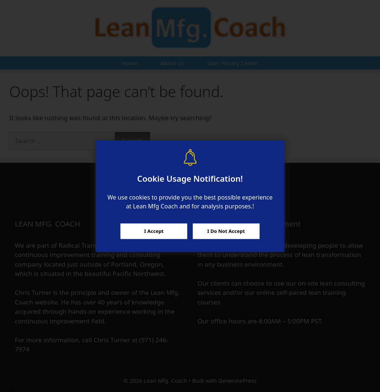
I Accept (154, 231)
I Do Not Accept (226, 231)
